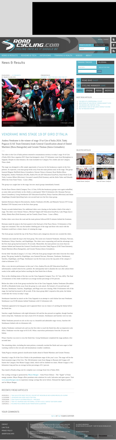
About (89, 56)
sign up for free (103, 67)
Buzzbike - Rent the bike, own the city (54, 77)
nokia (98, 91)
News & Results (10, 56)
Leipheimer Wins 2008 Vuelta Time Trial (23, 397)
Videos (79, 56)
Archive (100, 39)
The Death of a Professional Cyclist (90, 101)
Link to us (5, 427)
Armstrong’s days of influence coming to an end (94, 107)
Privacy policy (7, 430)
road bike (90, 80)
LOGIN (99, 71)
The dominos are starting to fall (89, 105)
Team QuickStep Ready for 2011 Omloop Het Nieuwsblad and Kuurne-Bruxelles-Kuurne (39, 395)
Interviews (45, 56)
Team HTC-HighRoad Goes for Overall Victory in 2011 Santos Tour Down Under (36, 401)
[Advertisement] (59, 18)
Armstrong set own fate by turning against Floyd (95, 103)
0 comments (16, 75)
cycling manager (94, 86)
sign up (53, 416)
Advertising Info (8, 434)
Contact (106, 39)
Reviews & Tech (28, 56)
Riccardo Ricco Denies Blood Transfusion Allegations (28, 403)
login (59, 416)
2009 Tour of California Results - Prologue (25, 399)
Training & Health (63, 56)
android (109, 91)
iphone (89, 91)
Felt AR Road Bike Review (87, 109)
